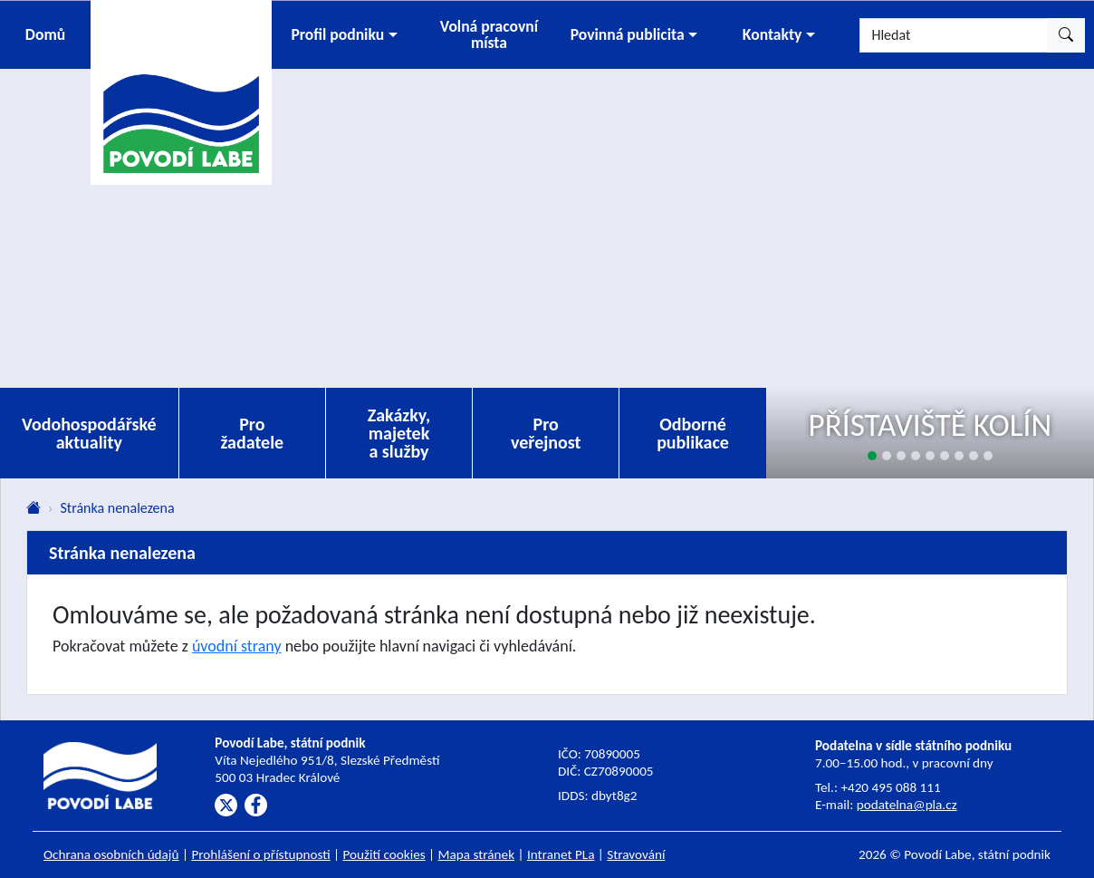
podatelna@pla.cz (907, 804)
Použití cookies (384, 854)
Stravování (636, 854)
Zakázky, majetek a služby (399, 433)
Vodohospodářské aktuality (89, 433)
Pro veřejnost (546, 433)
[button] (344, 35)
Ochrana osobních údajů (111, 854)
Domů (45, 34)
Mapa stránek (476, 854)
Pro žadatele (251, 433)
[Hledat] (953, 35)
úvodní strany (237, 646)
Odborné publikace (693, 433)
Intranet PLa (561, 854)
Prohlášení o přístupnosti (260, 854)
